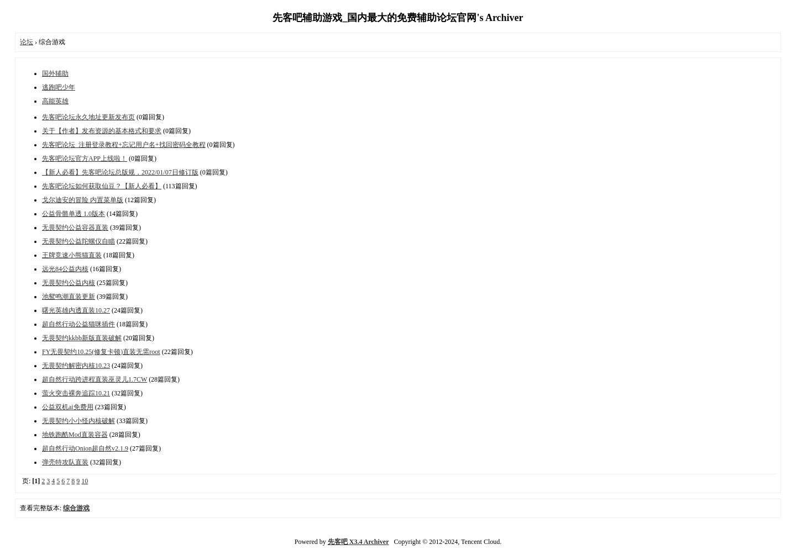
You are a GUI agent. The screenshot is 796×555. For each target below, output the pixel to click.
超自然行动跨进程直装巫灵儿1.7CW (94, 379)
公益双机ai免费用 (67, 407)
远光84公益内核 (65, 269)
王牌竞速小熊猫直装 (72, 255)
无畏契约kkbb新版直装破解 (82, 338)
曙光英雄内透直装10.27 (76, 310)
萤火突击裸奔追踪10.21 (76, 393)
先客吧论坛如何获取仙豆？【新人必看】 (101, 186)
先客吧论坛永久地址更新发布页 (88, 117)
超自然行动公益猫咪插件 (78, 324)
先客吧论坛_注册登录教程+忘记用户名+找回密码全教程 (124, 145)
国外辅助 (55, 73)
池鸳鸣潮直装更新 (68, 296)
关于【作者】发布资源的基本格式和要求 (101, 131)
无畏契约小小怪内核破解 (78, 421)
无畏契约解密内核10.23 (76, 365)
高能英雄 (55, 101)
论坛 (26, 42)
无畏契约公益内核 (68, 283)
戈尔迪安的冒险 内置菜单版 (82, 200)
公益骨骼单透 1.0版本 (73, 214)
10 (84, 481)
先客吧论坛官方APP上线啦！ (84, 158)
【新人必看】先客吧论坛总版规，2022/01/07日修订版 (120, 172)
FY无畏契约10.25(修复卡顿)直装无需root (101, 352)
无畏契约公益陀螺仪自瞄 (78, 241)
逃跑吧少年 (58, 87)
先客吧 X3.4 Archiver (358, 542)
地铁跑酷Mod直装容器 (75, 434)
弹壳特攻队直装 (65, 462)
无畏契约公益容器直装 (75, 227)
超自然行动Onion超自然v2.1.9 (85, 448)
